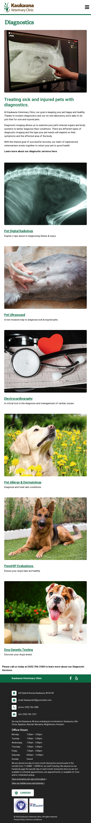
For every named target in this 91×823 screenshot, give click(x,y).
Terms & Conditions (34, 819)
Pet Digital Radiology (18, 231)
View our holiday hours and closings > (28, 783)
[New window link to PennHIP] (37, 805)
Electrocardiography (18, 398)
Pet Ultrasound (14, 315)
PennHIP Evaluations (19, 566)
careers (23, 792)
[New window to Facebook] (70, 679)
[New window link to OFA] (21, 805)
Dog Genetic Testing (18, 650)
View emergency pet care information (28, 779)
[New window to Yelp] (76, 679)
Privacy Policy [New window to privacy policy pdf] (19, 819)
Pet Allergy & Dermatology (22, 482)
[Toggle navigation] (87, 7)
